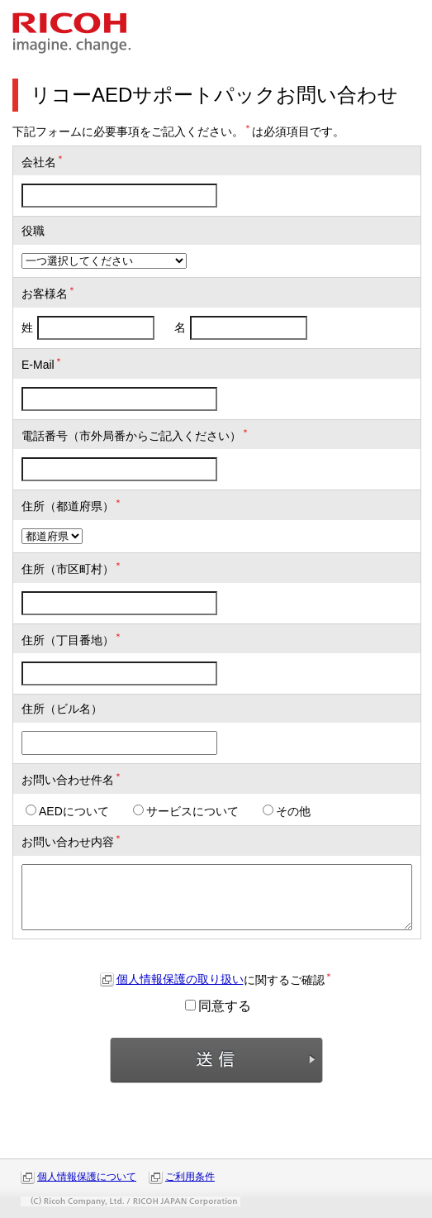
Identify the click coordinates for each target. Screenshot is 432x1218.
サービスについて (186, 811)
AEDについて (67, 811)
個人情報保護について (86, 1176)
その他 (287, 811)
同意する (218, 1006)
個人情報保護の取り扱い (180, 979)
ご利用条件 (190, 1176)
